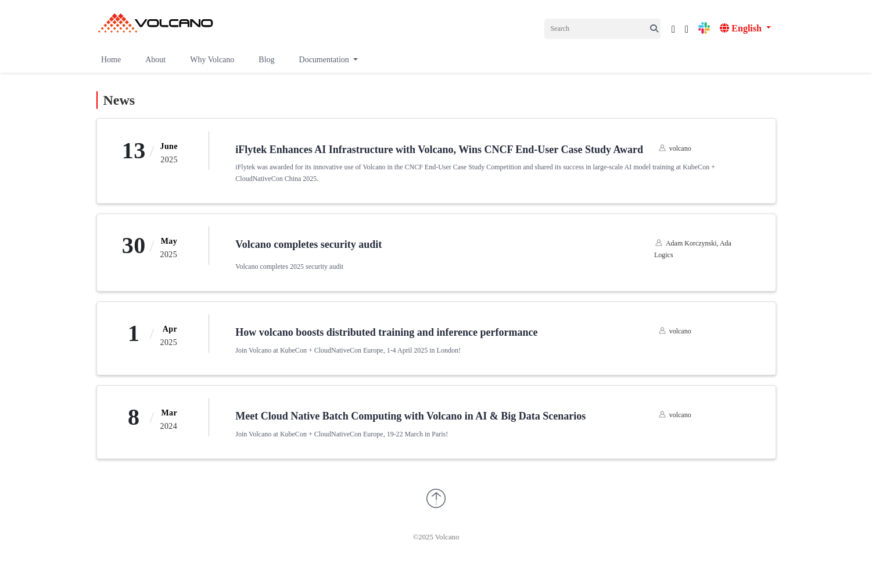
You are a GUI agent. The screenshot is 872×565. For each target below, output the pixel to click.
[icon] (673, 28)
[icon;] (656, 29)
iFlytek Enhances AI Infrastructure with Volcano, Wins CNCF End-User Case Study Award (439, 149)
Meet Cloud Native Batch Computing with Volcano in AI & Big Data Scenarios (410, 416)
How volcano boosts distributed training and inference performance (386, 332)
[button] (328, 57)
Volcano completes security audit (308, 244)
